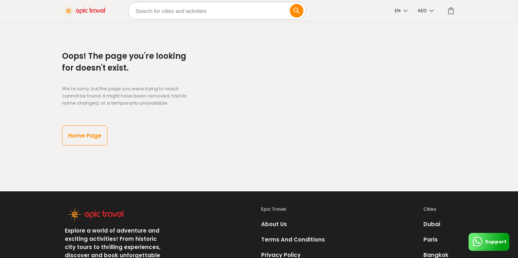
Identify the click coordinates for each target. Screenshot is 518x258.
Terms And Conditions (293, 239)
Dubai (431, 224)
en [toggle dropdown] (401, 10)
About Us (274, 224)
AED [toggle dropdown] (426, 10)
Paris (430, 239)
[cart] (449, 10)
